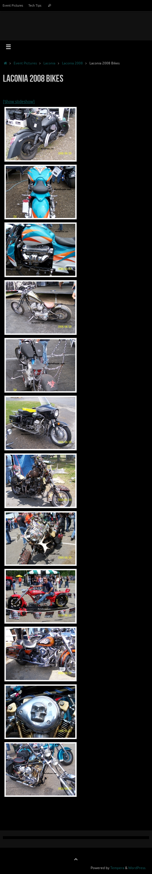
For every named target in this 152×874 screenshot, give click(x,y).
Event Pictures (13, 5)
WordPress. (137, 868)
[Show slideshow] (19, 101)
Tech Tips (34, 5)
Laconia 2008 (72, 63)
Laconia (49, 63)
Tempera (117, 868)
